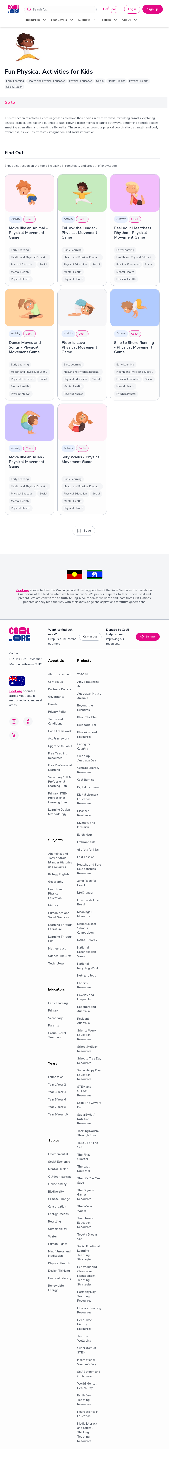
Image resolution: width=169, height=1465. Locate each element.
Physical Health (138, 81)
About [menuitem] (130, 19)
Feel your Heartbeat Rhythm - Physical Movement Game (132, 232)
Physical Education (80, 81)
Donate (148, 636)
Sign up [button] (152, 9)
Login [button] (132, 9)
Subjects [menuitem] (87, 19)
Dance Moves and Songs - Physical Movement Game (25, 347)
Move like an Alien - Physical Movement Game (26, 461)
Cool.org (22, 590)
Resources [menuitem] (36, 19)
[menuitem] (13, 9)
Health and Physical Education (46, 81)
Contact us (90, 636)
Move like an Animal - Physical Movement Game (28, 232)
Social (100, 81)
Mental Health (116, 81)
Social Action (14, 87)
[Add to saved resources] (84, 530)
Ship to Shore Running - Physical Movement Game (134, 347)
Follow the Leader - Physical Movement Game (80, 232)
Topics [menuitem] (109, 19)
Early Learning (15, 81)
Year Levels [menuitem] (62, 19)
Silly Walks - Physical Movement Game (81, 459)
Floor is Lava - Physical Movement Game (79, 347)
